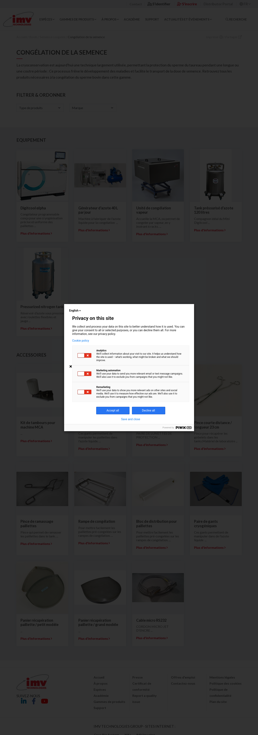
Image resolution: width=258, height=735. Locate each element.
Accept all (113, 410)
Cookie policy (80, 340)
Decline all (148, 410)
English (75, 310)
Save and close (130, 419)
